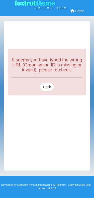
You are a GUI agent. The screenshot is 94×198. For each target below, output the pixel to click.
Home (77, 11)
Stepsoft (22, 185)
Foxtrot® (61, 185)
